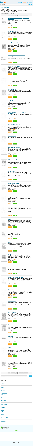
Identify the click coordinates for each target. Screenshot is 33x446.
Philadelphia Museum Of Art (14, 124)
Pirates (9, 219)
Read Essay (10, 27)
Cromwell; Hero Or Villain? (4, 404)
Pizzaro (9, 254)
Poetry (9, 347)
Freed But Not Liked (3, 407)
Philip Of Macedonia (12, 136)
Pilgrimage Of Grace (12, 194)
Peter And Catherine (12, 89)
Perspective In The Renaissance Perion (16, 66)
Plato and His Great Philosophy (14, 266)
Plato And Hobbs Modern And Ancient (16, 277)
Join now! (24, 2)
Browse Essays (20, 2)
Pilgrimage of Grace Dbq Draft (14, 207)
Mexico (1, 397)
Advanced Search (3, 377)
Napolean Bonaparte (3, 400)
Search (16, 444)
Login (27, 2)
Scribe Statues (2, 411)
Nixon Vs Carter (2, 384)
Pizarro (9, 242)
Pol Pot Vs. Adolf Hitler (12, 359)
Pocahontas (10, 336)
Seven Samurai (2, 391)
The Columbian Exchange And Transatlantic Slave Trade (7, 418)
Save (15, 27)
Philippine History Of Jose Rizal (14, 147)
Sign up (16, 430)
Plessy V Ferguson (12, 301)
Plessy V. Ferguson (12, 312)
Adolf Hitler (2, 387)
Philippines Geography (12, 159)
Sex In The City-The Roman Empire (5, 417)
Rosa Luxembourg (3, 408)
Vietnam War (2, 383)
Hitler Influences (3, 390)
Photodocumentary (12, 171)
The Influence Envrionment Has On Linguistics (6, 401)
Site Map (21, 444)
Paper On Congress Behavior (4, 393)
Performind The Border (13, 31)
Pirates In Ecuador (11, 230)
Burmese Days (2, 410)
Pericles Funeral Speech (13, 42)
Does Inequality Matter (3, 420)
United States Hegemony (4, 394)
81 (17, 15)
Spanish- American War (3, 421)
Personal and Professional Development (16, 55)
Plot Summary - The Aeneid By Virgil (15, 324)
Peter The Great (11, 100)
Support (30, 2)
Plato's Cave (10, 289)
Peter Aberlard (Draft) (12, 77)
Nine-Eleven (2, 414)
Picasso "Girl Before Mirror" (13, 183)
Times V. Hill (2, 403)
